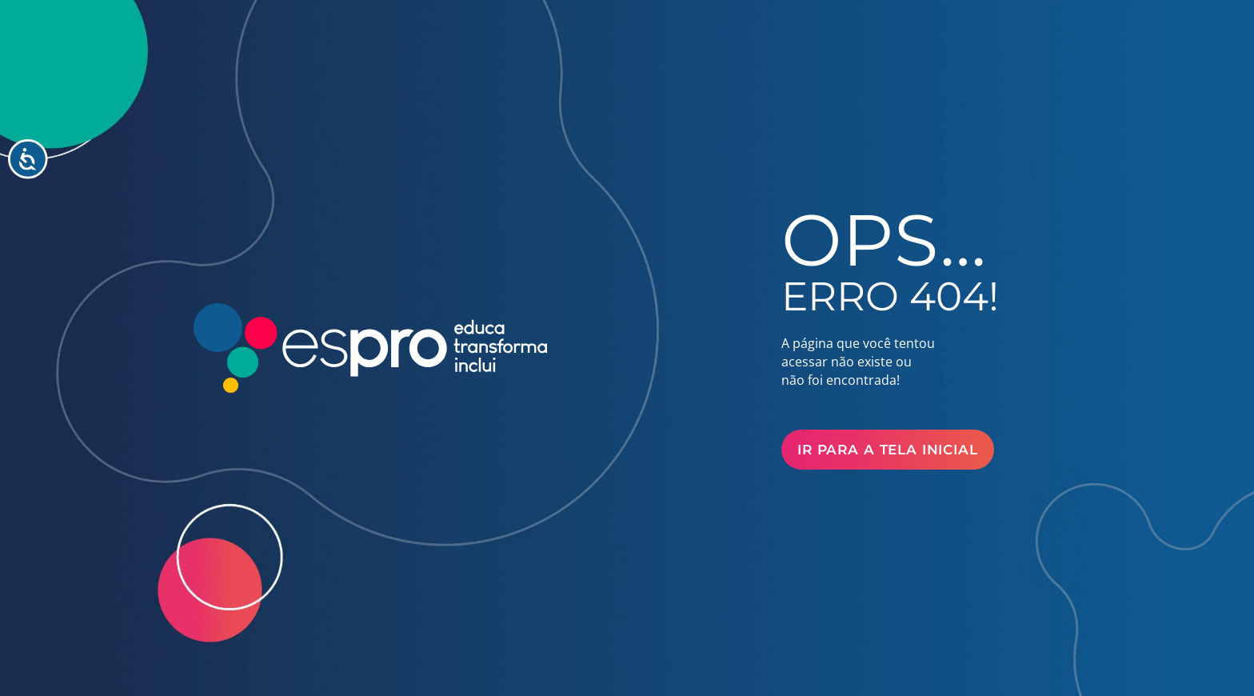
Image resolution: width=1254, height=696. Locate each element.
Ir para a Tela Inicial (887, 450)
